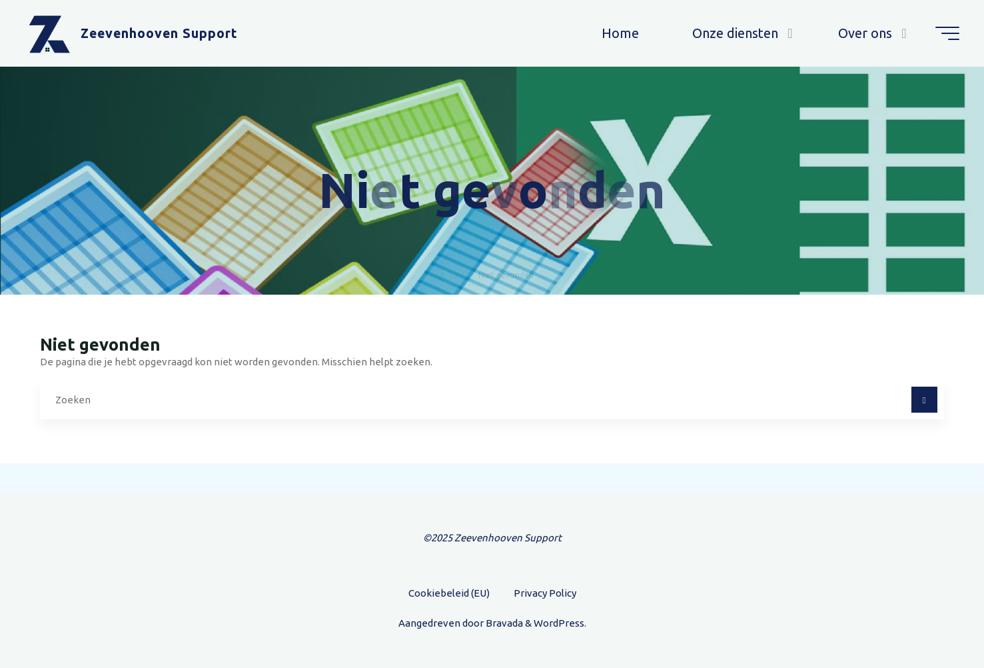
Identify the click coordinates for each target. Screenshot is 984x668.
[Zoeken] (924, 400)
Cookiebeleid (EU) (449, 593)
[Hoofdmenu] (947, 33)
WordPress (559, 623)
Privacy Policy (545, 593)
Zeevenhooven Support (159, 33)
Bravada (503, 623)
